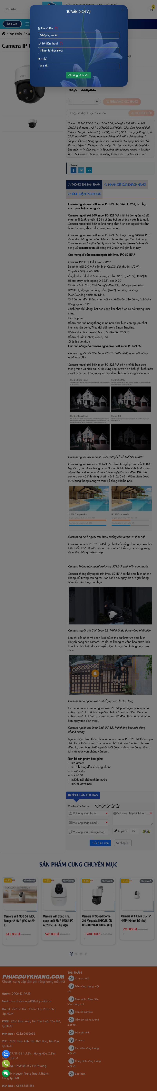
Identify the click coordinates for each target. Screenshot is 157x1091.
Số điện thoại (50, 43)
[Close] (122, 9)
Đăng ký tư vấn (78, 75)
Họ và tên (48, 28)
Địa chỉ (42, 59)
